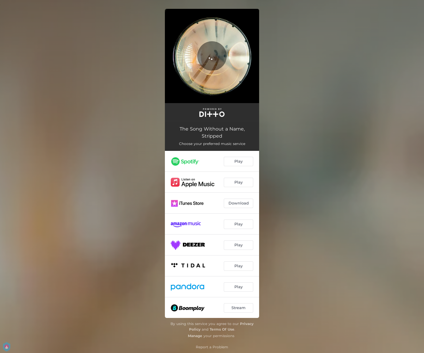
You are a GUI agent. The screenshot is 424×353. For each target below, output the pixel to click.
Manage (195, 336)
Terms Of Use (222, 329)
